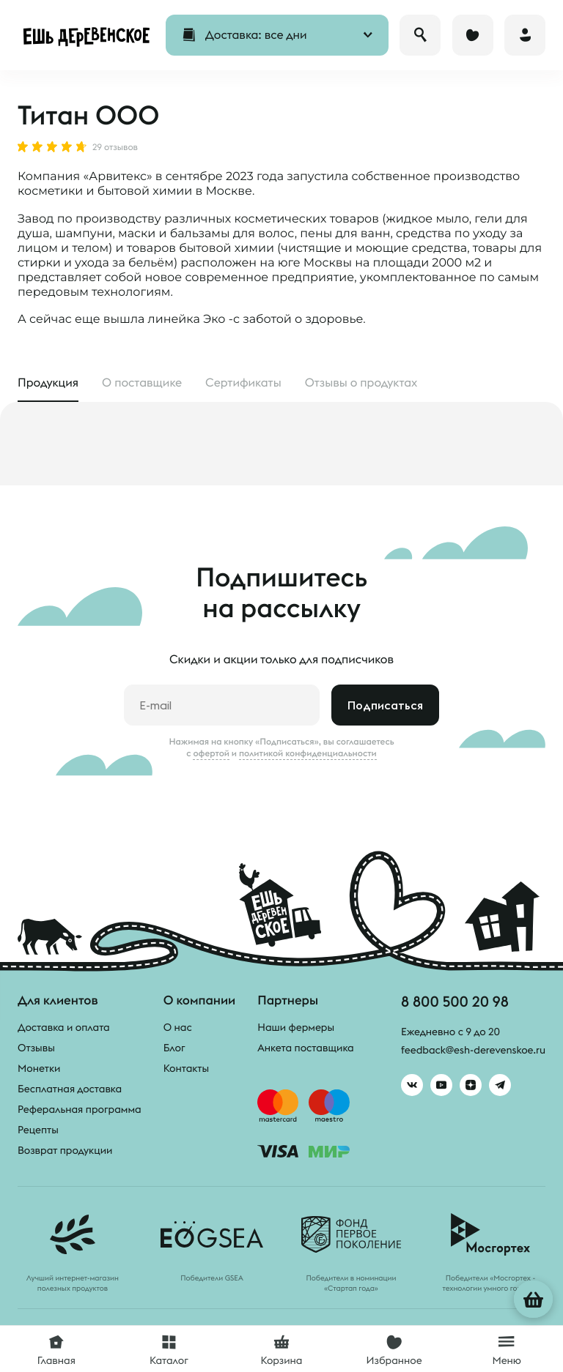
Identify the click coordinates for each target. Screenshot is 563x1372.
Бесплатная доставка (70, 1089)
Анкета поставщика (305, 1048)
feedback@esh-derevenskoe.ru (473, 1050)
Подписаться (385, 705)
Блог (174, 1048)
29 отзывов (115, 147)
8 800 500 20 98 (455, 1001)
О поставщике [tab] (142, 382)
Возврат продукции (65, 1150)
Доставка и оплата (64, 1027)
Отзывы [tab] (361, 383)
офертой (211, 753)
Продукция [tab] (48, 382)
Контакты (186, 1068)
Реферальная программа (79, 1109)
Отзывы (36, 1048)
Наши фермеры (295, 1027)
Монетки (39, 1068)
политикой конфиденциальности (308, 753)
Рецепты (38, 1130)
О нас (177, 1027)
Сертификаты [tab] (243, 382)
